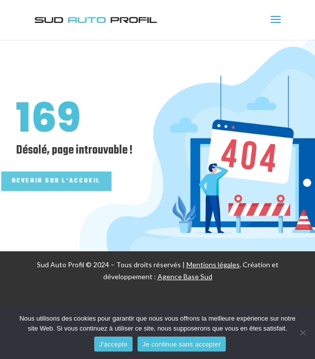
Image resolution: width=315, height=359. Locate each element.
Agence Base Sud (185, 276)
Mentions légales (213, 264)
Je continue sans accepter (182, 344)
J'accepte (113, 344)
